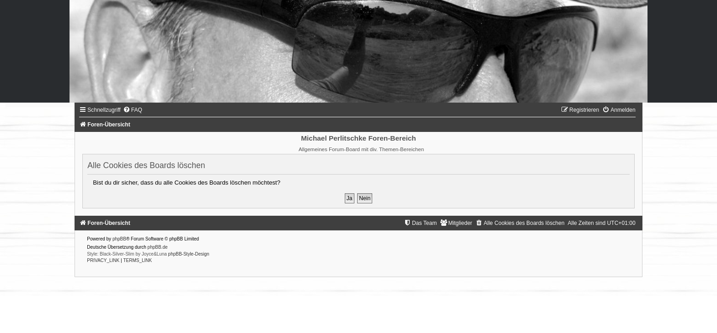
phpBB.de (158, 247)
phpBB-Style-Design (188, 254)
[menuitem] (132, 110)
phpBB (119, 238)
